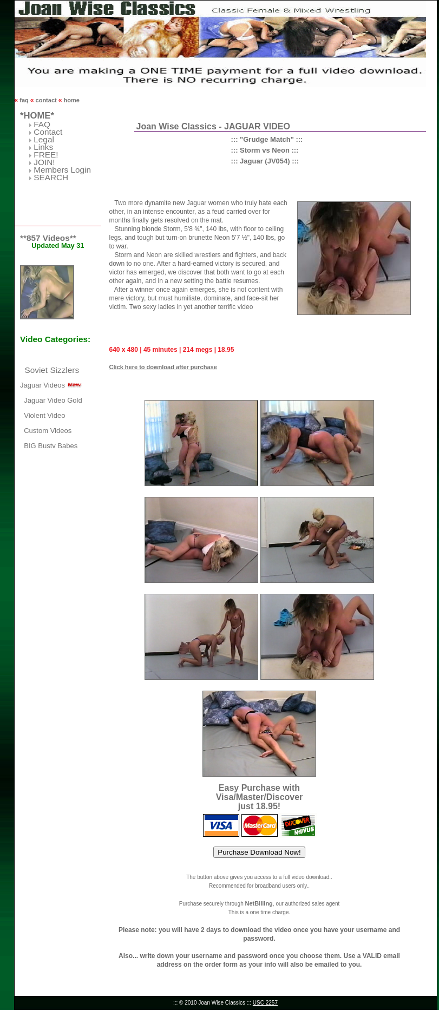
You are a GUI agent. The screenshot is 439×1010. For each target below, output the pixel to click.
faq (24, 100)
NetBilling (258, 903)
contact (46, 100)
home (70, 100)
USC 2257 (265, 1003)
